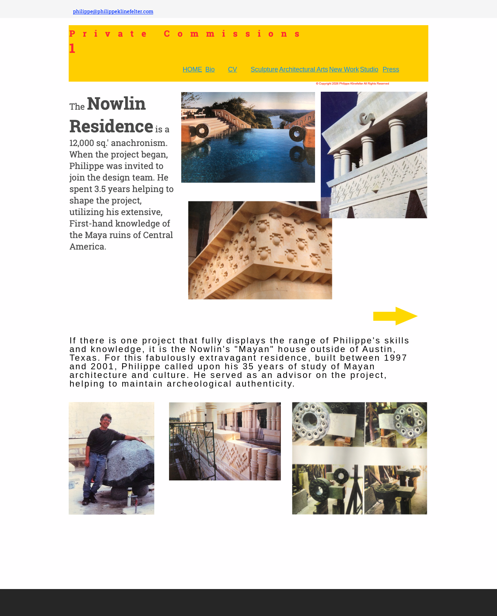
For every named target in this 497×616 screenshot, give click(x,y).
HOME (192, 69)
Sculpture (264, 69)
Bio (210, 69)
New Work (344, 69)
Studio (369, 69)
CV (232, 69)
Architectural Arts (303, 69)
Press (391, 69)
